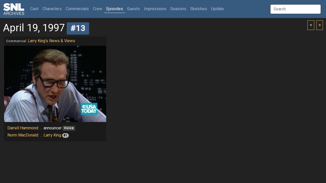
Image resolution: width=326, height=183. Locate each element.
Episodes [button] (114, 9)
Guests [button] (133, 9)
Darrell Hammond (22, 128)
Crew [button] (97, 9)
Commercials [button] (77, 9)
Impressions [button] (155, 9)
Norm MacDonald (22, 135)
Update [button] (217, 9)
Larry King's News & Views (51, 41)
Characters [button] (52, 9)
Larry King (52, 135)
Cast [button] (35, 9)
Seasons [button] (178, 9)
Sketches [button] (198, 9)
